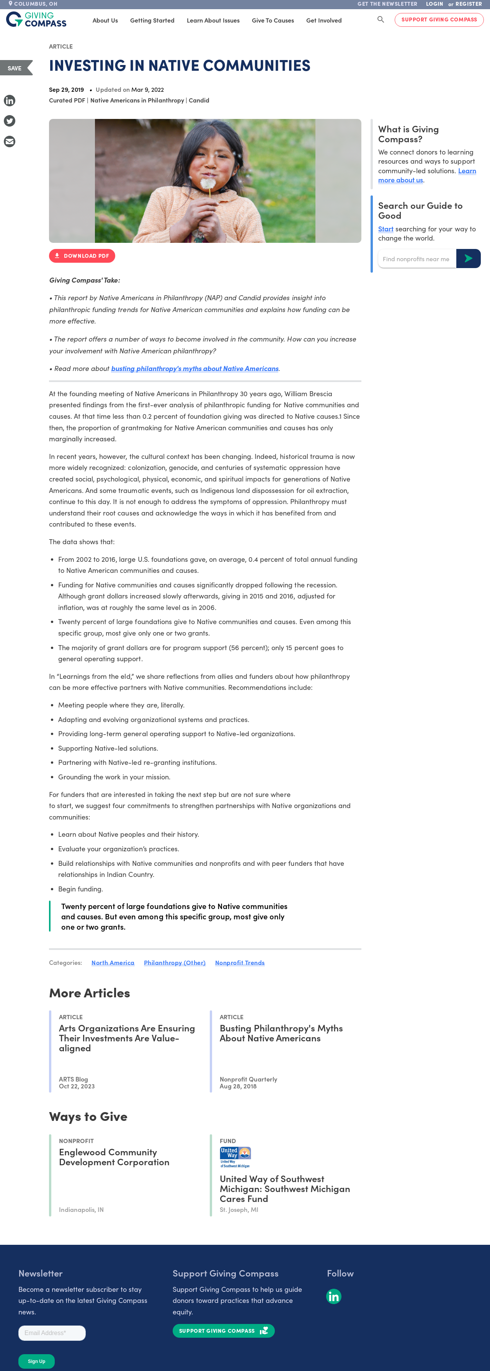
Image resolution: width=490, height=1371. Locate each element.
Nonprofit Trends (240, 962)
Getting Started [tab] (139, 20)
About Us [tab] (92, 20)
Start (386, 228)
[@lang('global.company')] (36, 19)
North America (113, 962)
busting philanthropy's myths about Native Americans (194, 368)
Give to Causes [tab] (259, 20)
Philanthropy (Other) (175, 962)
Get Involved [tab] (310, 20)
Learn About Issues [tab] (199, 20)
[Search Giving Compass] (381, 20)
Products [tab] (353, 20)
